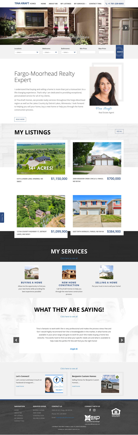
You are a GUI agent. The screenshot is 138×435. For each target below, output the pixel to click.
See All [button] (119, 131)
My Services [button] (80, 4)
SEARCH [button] (120, 52)
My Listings (66, 4)
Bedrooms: (46, 49)
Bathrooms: (65, 49)
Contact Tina (95, 4)
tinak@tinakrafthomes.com (65, 417)
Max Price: (102, 49)
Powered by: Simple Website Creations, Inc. (69, 429)
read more (20, 386)
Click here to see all (69, 258)
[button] (10, 26)
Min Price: (83, 49)
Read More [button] (20, 119)
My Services (18, 418)
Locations (17, 49)
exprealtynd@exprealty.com (92, 424)
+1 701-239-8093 (115, 3)
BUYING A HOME (38, 410)
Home (43, 4)
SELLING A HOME (39, 418)
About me (53, 4)
